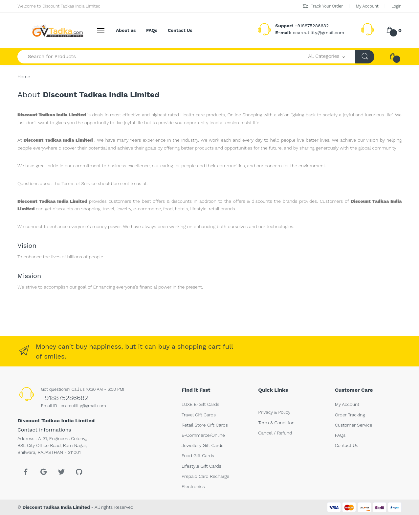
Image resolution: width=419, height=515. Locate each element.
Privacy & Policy (274, 412)
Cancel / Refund (275, 432)
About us (126, 30)
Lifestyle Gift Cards (201, 466)
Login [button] (396, 6)
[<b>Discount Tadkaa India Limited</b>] (42, 30)
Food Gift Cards (198, 455)
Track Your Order (322, 6)
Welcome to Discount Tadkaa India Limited (58, 6)
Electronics (193, 486)
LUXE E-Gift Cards (200, 404)
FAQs (151, 30)
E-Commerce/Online (203, 435)
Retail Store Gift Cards (205, 425)
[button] (326, 56)
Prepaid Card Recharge (205, 476)
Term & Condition (276, 422)
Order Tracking (350, 414)
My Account (367, 6)
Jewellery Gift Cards (202, 445)
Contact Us (180, 30)
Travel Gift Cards (199, 414)
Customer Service (353, 425)
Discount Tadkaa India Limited (56, 507)
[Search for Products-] (157, 56)
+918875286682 (64, 398)
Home (23, 76)
